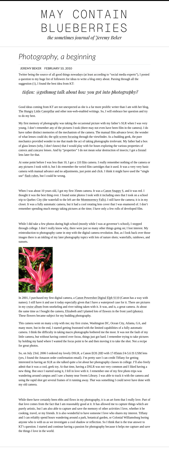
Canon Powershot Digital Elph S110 (97, 297)
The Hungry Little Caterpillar (36, 111)
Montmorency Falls (93, 199)
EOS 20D (97, 353)
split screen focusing (65, 136)
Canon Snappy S (113, 190)
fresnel (142, 150)
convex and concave (31, 150)
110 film (82, 162)
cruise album (34, 306)
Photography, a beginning (57, 56)
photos (138, 311)
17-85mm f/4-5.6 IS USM (126, 353)
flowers (106, 311)
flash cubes (31, 175)
